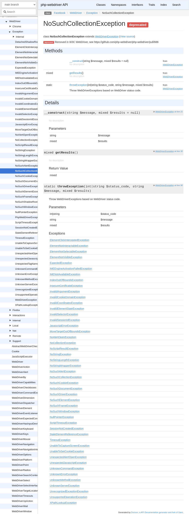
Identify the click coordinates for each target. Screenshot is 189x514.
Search (176, 4)
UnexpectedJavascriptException (32, 258)
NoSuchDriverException (28, 186)
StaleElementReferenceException (33, 232)
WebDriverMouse (21, 439)
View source (127, 36)
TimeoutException (24, 238)
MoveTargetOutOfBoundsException (34, 129)
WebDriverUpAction (22, 501)
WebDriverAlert (20, 372)
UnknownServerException (29, 284)
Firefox (16, 310)
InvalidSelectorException (28, 114)
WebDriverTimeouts (22, 495)
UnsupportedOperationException (32, 294)
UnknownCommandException (31, 269)
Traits (152, 4)
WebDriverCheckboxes (24, 387)
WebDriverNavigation (23, 444)
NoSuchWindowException (29, 207)
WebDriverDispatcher (23, 403)
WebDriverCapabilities (23, 382)
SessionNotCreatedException (31, 227)
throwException (78, 84)
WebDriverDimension (23, 397)
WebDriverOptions (21, 454)
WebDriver (14, 21)
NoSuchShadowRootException (31, 201)
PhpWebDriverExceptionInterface (33, 217)
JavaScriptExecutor (22, 356)
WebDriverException (26, 299)
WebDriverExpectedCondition (27, 418)
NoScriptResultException (28, 145)
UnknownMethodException (29, 279)
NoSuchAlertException (27, 165)
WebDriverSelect (21, 480)
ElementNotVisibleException (30, 62)
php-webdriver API (54, 5)
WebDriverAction (21, 367)
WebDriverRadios (21, 470)
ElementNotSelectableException (32, 57)
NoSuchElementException (29, 191)
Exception (18, 31)
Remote (17, 336)
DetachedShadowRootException (32, 42)
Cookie (15, 351)
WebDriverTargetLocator (25, 490)
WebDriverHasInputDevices (26, 423)
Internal (20, 36)
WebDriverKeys (20, 434)
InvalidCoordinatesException (30, 103)
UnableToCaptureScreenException (33, 243)
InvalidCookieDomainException (31, 98)
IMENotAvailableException (29, 78)
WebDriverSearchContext (25, 475)
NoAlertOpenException (27, 134)
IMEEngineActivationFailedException (34, 72)
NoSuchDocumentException (30, 181)
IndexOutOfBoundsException (30, 83)
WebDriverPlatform (22, 459)
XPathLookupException (27, 305)
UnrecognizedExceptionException (33, 289)
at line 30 (178, 151)
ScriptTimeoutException (27, 222)
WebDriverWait (20, 506)
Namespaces (118, 4)
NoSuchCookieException (28, 176)
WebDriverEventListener (25, 413)
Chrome (17, 26)
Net (14, 330)
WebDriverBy (19, 377)
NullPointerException (26, 212)
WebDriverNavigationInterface (28, 449)
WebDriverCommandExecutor (28, 392)
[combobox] (18, 12)
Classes (101, 4)
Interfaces (137, 4)
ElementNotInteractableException (33, 52)
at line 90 (178, 185)
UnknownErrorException (28, 274)
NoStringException (25, 150)
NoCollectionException (27, 140)
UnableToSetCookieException (31, 248)
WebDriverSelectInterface (25, 485)
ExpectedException (25, 67)
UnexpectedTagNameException (32, 263)
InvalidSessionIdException (29, 119)
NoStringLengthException (28, 155)
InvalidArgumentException (29, 93)
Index (163, 4)
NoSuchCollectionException (31, 170)
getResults (75, 72)
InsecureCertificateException (30, 88)
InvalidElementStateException (31, 109)
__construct (76, 61)
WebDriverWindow (22, 511)
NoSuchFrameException (28, 196)
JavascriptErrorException (28, 124)
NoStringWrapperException (29, 160)
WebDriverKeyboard (22, 428)
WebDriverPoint (20, 465)
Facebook (59, 12)
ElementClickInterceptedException (33, 47)
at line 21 (178, 112)
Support (17, 341)
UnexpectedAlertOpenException (32, 253)
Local (15, 325)
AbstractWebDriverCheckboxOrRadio (31, 346)
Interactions (19, 315)
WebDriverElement (22, 408)
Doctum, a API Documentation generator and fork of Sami (157, 512)
